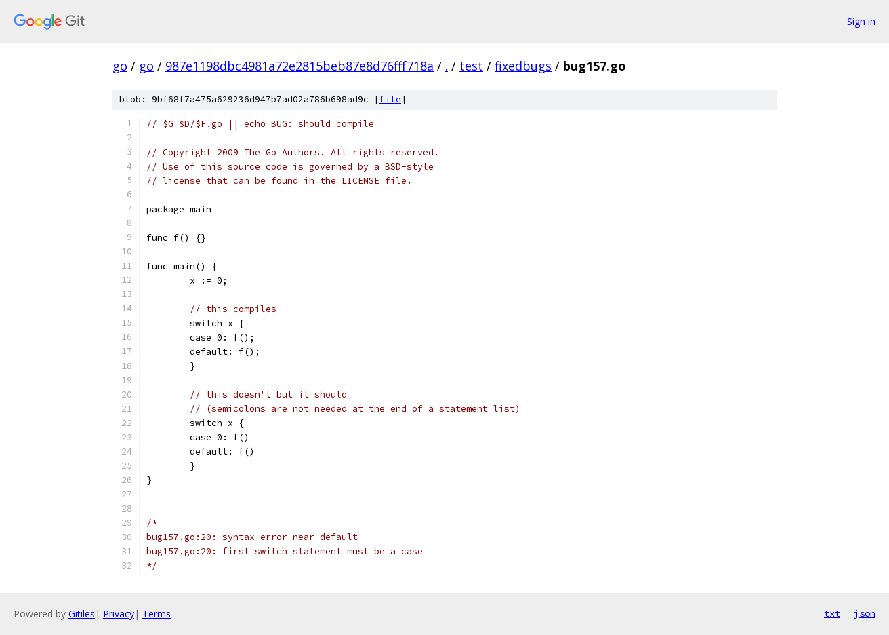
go (119, 66)
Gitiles (81, 613)
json (864, 613)
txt (832, 613)
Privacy (118, 613)
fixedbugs (523, 66)
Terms (156, 613)
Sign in (861, 21)
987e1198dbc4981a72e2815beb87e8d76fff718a (299, 66)
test (471, 66)
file (390, 99)
